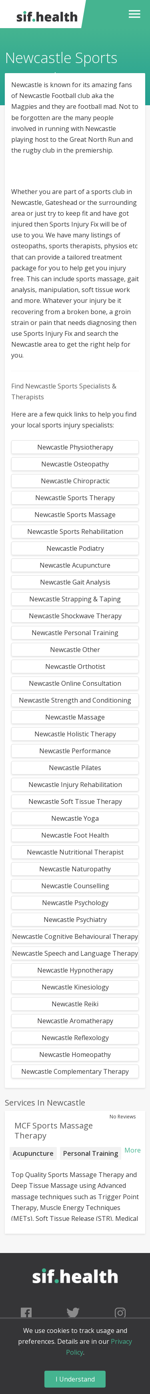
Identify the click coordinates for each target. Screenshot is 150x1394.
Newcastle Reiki (75, 1004)
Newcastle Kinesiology (75, 987)
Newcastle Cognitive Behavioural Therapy (75, 936)
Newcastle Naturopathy (75, 869)
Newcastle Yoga (75, 818)
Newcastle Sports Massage (75, 514)
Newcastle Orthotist (75, 666)
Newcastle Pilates (75, 767)
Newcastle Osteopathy (75, 464)
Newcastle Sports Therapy (75, 497)
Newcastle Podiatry (75, 548)
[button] (132, 14)
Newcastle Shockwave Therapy (75, 615)
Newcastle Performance (75, 750)
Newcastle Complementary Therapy (75, 1071)
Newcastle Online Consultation (75, 683)
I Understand (75, 1379)
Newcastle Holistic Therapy (75, 734)
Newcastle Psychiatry (75, 919)
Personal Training (90, 1153)
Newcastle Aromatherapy (75, 1020)
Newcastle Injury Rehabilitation (75, 784)
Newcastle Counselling (75, 885)
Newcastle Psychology (75, 902)
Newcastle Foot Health (75, 835)
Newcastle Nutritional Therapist (75, 852)
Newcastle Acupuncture (75, 565)
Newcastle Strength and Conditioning (75, 700)
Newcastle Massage (75, 717)
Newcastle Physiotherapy (75, 447)
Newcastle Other (75, 649)
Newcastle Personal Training (75, 632)
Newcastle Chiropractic (75, 480)
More (132, 1150)
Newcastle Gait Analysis (75, 582)
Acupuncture (33, 1153)
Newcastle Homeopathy (75, 1054)
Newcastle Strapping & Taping (75, 599)
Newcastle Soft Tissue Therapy (75, 801)
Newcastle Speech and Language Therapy (75, 953)
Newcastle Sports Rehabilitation (75, 531)
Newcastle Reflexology (75, 1037)
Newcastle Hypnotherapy (75, 970)
